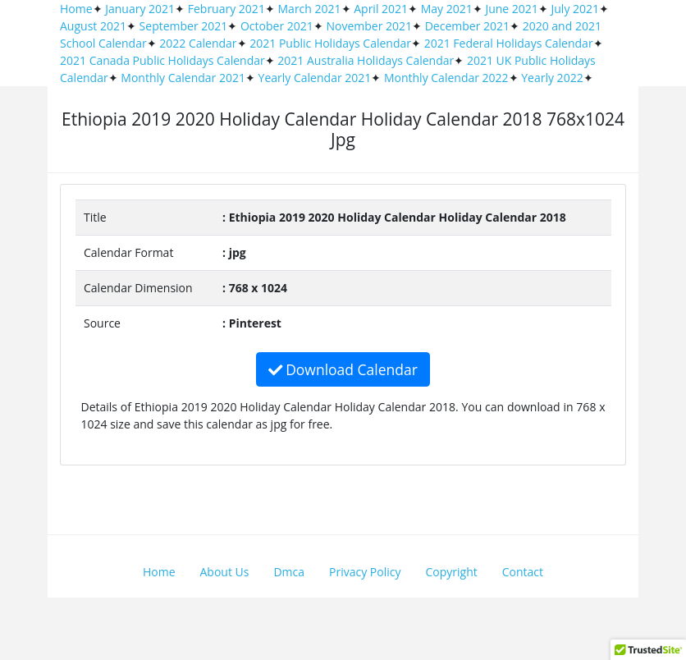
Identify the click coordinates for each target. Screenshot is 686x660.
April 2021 (381, 8)
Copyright (452, 572)
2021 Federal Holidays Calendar (508, 43)
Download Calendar (343, 369)
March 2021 (309, 8)
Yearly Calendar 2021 (315, 77)
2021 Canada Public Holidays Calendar (162, 60)
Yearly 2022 (552, 77)
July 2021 (575, 8)
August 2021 (93, 26)
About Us (224, 572)
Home (76, 8)
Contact (522, 572)
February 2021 (226, 8)
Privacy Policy (364, 572)
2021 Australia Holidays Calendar (365, 60)
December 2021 (467, 26)
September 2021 (183, 26)
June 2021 (511, 8)
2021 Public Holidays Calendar (330, 43)
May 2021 (447, 8)
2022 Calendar (197, 43)
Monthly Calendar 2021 (183, 77)
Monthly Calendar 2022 (446, 77)
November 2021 (369, 26)
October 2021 (276, 26)
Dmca (288, 572)
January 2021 (140, 8)
